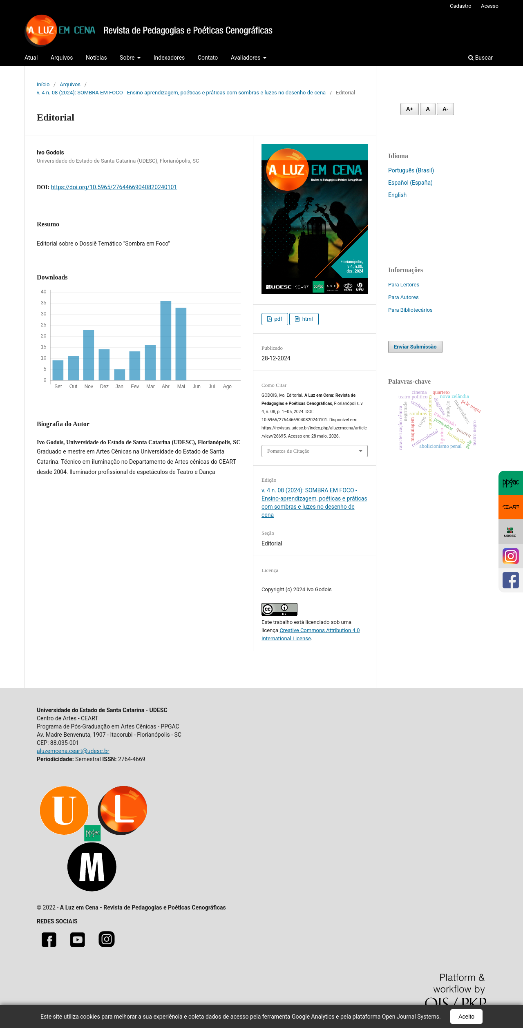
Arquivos (62, 57)
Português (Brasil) (411, 170)
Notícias (96, 57)
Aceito (466, 1016)
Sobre (128, 57)
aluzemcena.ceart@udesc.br (73, 751)
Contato (208, 57)
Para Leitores (403, 285)
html (307, 319)
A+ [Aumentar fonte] (409, 109)
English (397, 195)
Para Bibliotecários (410, 310)
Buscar (480, 57)
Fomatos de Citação (288, 451)
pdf (277, 319)
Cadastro (461, 6)
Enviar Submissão (415, 347)
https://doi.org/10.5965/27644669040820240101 (114, 187)
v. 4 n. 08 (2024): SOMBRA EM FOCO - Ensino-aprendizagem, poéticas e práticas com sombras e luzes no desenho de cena (181, 92)
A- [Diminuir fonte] (445, 109)
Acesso (489, 6)
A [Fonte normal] (427, 109)
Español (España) (410, 182)
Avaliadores (246, 57)
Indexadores (169, 57)
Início (43, 84)
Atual (31, 57)
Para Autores (403, 297)
